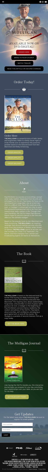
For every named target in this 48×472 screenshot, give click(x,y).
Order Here (24, 52)
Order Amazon (14, 152)
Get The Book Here (16, 324)
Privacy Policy (42, 469)
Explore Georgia (33, 469)
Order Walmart (15, 163)
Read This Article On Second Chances (24, 69)
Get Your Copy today (17, 397)
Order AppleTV (14, 158)
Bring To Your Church (24, 58)
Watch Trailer (24, 63)
